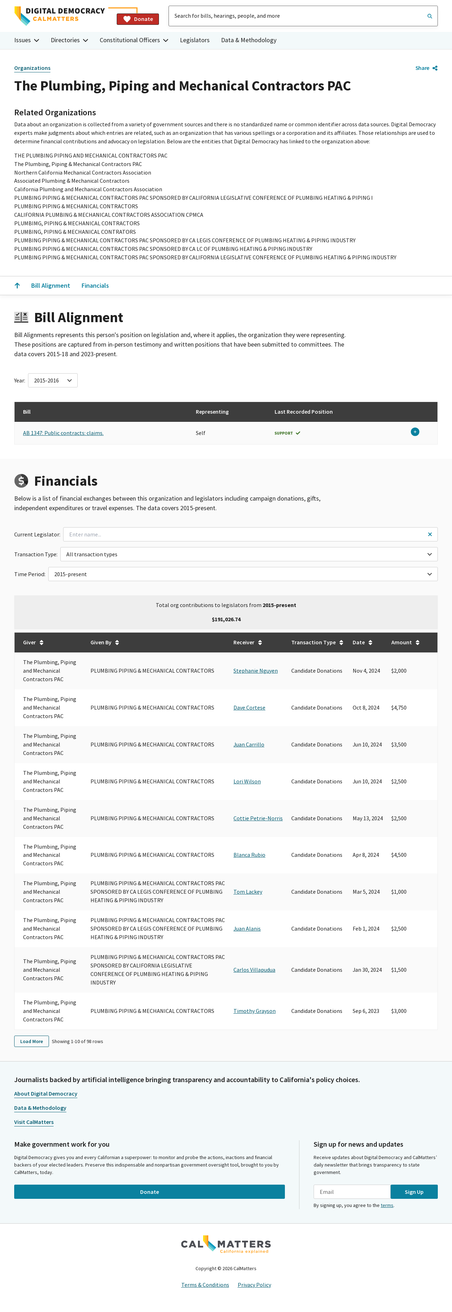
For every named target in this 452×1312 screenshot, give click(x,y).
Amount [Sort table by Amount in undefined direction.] (405, 642)
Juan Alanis (247, 928)
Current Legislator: (37, 534)
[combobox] (303, 16)
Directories (69, 40)
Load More (31, 1041)
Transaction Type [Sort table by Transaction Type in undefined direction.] (317, 642)
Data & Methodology (248, 40)
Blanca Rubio (249, 854)
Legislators (195, 40)
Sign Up (414, 1191)
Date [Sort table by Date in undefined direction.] (363, 642)
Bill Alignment (50, 285)
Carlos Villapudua (254, 969)
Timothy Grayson (254, 1010)
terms (387, 1205)
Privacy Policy (254, 1284)
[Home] (62, 16)
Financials (95, 285)
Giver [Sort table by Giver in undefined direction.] (33, 642)
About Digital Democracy (45, 1093)
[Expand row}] (415, 432)
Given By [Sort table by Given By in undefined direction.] (105, 642)
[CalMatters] (226, 1244)
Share (426, 67)
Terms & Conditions (205, 1284)
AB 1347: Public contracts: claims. (63, 432)
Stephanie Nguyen (255, 670)
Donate (138, 19)
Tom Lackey (247, 891)
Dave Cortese (249, 707)
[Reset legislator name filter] (430, 534)
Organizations (32, 67)
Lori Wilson (247, 781)
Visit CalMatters (34, 1121)
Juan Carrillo (248, 744)
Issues (26, 40)
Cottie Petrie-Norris (258, 818)
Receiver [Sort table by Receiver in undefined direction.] (248, 642)
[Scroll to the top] (17, 285)
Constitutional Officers (134, 40)
